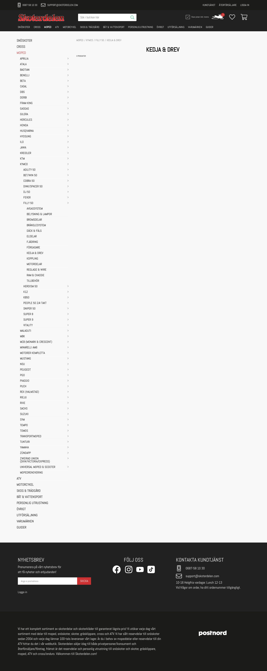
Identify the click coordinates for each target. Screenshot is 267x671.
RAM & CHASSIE (35, 275)
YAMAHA (24, 447)
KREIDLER (25, 153)
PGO (22, 375)
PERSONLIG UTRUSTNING (140, 27)
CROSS (37, 27)
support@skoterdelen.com (59, 5)
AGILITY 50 (29, 170)
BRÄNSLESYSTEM (36, 225)
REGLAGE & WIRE (36, 270)
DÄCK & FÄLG (34, 231)
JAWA (23, 147)
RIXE (22, 403)
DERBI (23, 97)
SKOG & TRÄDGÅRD (90, 27)
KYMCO (24, 164)
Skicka (84, 581)
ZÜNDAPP (25, 453)
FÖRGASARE (33, 247)
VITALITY (28, 325)
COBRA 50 (28, 181)
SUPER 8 (28, 314)
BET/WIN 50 (30, 175)
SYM (22, 419)
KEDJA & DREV (35, 253)
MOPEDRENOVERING (31, 472)
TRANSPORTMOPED (30, 436)
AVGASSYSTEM (35, 208)
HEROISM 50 (30, 286)
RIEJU (23, 397)
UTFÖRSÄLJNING (176, 27)
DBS (22, 92)
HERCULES (26, 120)
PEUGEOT (25, 370)
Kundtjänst (209, 5)
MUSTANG (25, 358)
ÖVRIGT (160, 27)
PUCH (23, 386)
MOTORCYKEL (69, 27)
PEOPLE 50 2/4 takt (35, 303)
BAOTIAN (24, 70)
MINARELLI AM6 (28, 347)
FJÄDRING (32, 242)
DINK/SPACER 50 (32, 186)
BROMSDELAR (34, 220)
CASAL (23, 86)
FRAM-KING (26, 103)
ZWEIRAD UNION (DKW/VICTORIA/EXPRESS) (35, 460)
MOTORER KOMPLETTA (32, 353)
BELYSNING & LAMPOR (39, 214)
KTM (22, 158)
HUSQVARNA (27, 131)
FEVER (27, 197)
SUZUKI (24, 414)
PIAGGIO (24, 381)
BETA (23, 81)
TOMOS (24, 431)
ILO (22, 142)
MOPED (48, 27)
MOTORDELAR (34, 264)
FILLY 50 (28, 203)
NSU (22, 364)
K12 (25, 292)
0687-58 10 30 (27, 5)
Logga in (244, 5)
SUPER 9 (28, 320)
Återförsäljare (228, 5)
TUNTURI (25, 442)
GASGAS (24, 109)
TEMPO (24, 425)
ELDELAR (32, 236)
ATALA (23, 64)
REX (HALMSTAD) (29, 392)
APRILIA (24, 59)
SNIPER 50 (29, 308)
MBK (22, 336)
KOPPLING (32, 258)
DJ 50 (26, 192)
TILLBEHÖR (33, 281)
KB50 (26, 297)
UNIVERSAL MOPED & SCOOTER (37, 467)
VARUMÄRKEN (195, 27)
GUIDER (209, 27)
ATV (57, 27)
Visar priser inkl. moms (197, 17)
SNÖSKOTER (24, 27)
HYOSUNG (25, 136)
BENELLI (24, 75)
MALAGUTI (25, 331)
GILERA (24, 114)
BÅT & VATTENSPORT (113, 27)
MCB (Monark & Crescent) (36, 342)
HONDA (24, 125)
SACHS (23, 408)
